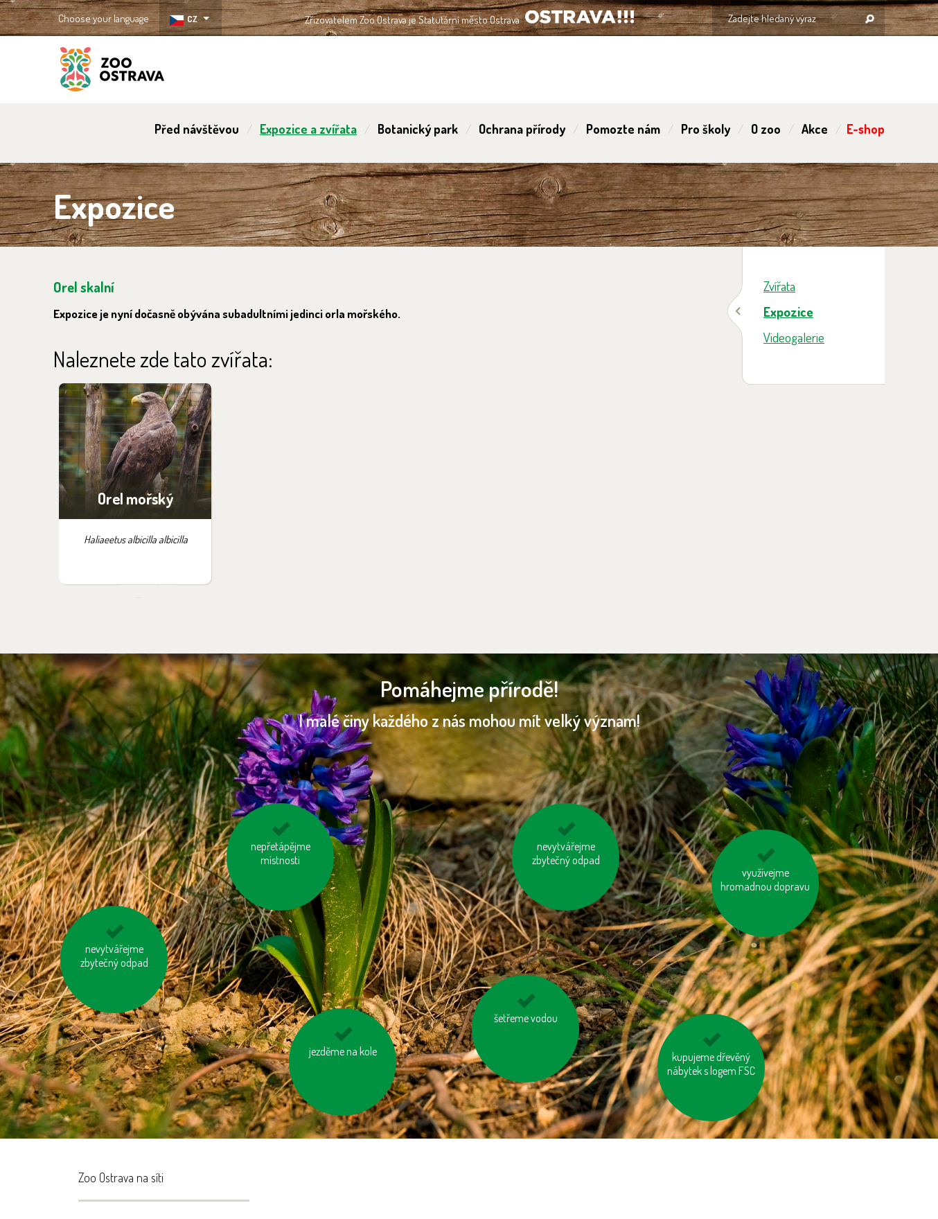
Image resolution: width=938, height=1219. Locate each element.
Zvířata (779, 286)
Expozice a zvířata (308, 129)
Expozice (788, 311)
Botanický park (418, 129)
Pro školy (705, 129)
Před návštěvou (196, 129)
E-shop (866, 129)
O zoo (766, 129)
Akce (815, 129)
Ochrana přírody (522, 129)
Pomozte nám (623, 129)
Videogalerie (793, 337)
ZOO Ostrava (112, 71)
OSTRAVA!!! (579, 17)
